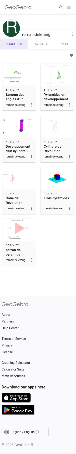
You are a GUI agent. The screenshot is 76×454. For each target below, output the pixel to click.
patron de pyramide (13, 252)
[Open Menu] (68, 7)
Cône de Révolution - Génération (15, 202)
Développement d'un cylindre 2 (18, 148)
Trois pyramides (56, 198)
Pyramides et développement (56, 97)
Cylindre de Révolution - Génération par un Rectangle (55, 153)
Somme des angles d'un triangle (15, 99)
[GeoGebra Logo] (18, 7)
